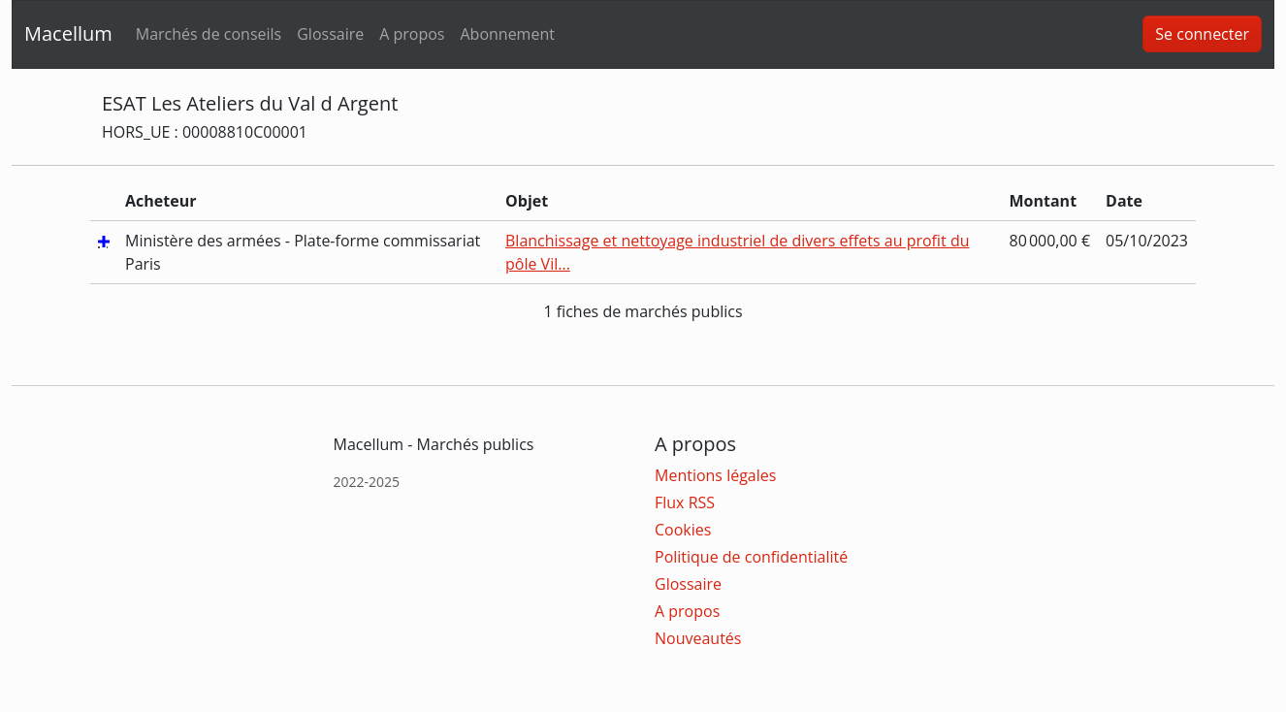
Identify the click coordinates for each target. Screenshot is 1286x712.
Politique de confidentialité (751, 556)
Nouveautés (698, 638)
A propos (411, 34)
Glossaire (330, 34)
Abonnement (507, 34)
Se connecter (1202, 34)
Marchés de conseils (208, 34)
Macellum (68, 33)
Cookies (683, 529)
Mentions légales (715, 475)
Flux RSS (685, 502)
